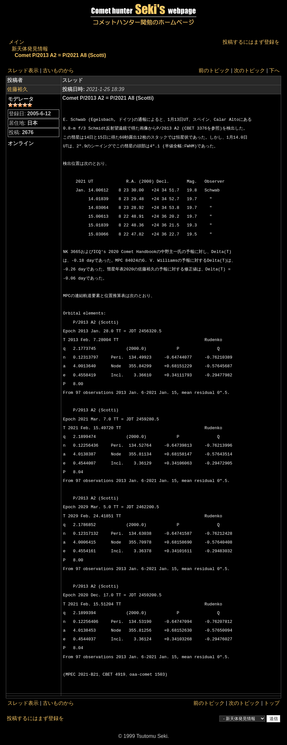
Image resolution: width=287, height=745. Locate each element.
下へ (274, 70)
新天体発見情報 (30, 49)
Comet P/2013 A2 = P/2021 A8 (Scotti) (60, 55)
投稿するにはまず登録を (251, 42)
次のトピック (249, 70)
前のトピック (214, 70)
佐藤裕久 (17, 89)
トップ (272, 703)
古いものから (58, 70)
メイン (16, 42)
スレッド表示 (23, 70)
